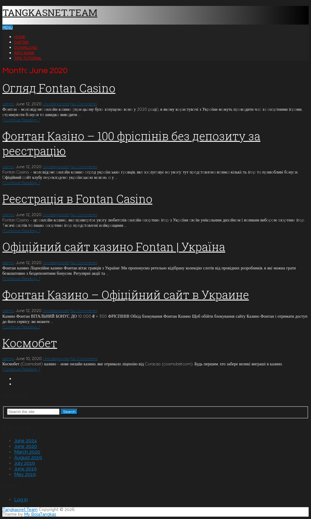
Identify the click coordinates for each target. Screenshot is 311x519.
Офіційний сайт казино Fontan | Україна (113, 246)
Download (25, 47)
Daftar (21, 42)
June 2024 (25, 441)
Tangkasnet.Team (49, 12)
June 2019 (25, 469)
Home (19, 36)
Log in (21, 499)
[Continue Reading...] (21, 120)
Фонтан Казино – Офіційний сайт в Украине (125, 294)
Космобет (29, 342)
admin (8, 104)
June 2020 (25, 446)
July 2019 (24, 463)
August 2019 (28, 457)
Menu (7, 27)
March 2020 (27, 452)
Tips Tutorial (28, 58)
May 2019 (25, 474)
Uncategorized (56, 104)
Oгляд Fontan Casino (58, 88)
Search (69, 411)
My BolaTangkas (40, 514)
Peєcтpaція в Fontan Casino (77, 198)
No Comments (83, 104)
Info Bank (24, 52)
